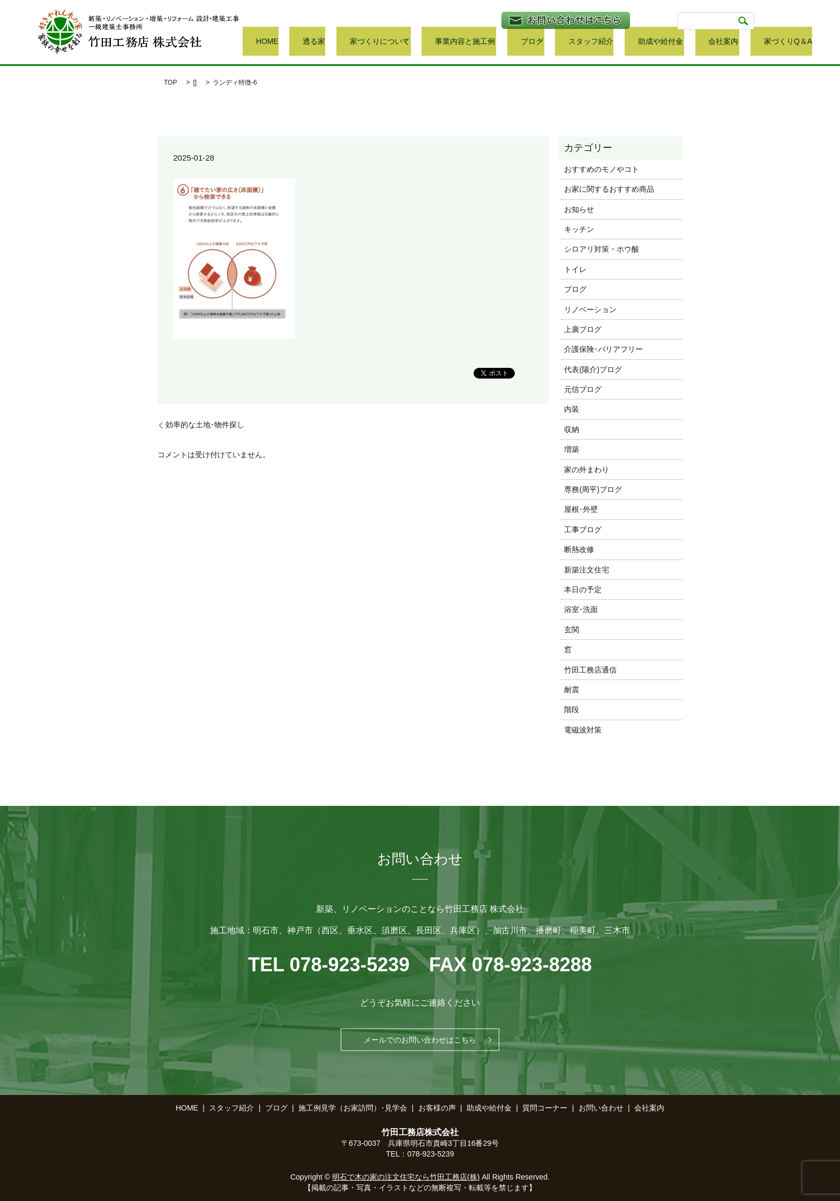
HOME (358, 42)
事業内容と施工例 (515, 42)
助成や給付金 (678, 42)
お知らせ (579, 209)
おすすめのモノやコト (601, 169)
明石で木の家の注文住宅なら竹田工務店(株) (405, 1177)
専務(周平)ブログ (592, 489)
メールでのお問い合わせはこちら (420, 1040)
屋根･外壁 (581, 509)
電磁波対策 (583, 730)
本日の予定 (583, 589)
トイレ (575, 269)
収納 (571, 429)
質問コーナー (544, 1108)
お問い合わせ (601, 1108)
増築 (571, 449)
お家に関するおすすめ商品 (609, 189)
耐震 (571, 689)
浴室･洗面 (581, 609)
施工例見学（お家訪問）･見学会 (352, 1108)
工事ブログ (583, 529)
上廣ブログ (583, 329)
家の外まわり (586, 469)
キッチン (579, 229)
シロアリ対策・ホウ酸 (601, 249)
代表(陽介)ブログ (592, 369)
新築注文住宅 (586, 569)
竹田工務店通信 (590, 670)
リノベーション (590, 309)
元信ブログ (583, 389)
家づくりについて (439, 42)
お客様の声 (437, 1108)
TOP (170, 82)
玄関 (571, 629)
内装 (571, 409)
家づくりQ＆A (789, 42)
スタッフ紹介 (625, 42)
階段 (571, 709)
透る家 (389, 42)
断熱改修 (579, 549)
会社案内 (733, 42)
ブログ (573, 42)
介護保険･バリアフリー (603, 349)
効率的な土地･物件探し (205, 424)
